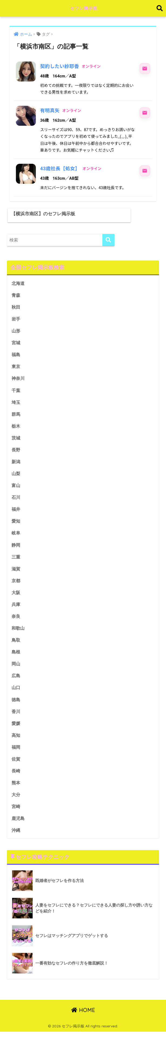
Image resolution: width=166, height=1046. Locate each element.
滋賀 (16, 578)
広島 (16, 687)
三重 (16, 567)
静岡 (16, 554)
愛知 (16, 530)
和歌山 (18, 639)
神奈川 (18, 386)
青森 (16, 301)
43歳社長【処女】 (60, 168)
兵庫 (16, 615)
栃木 (16, 434)
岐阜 (16, 542)
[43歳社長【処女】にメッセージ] (144, 170)
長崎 (16, 783)
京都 (16, 591)
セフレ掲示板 (83, 8)
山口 (16, 699)
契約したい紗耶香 (60, 66)
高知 (16, 747)
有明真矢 (50, 110)
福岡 (16, 759)
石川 (16, 506)
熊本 (16, 796)
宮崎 (16, 820)
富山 (16, 494)
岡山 (16, 675)
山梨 (16, 482)
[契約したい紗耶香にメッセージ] (144, 68)
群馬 (16, 422)
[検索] (108, 246)
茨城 (16, 446)
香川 (16, 723)
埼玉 (16, 410)
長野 (16, 458)
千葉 (16, 398)
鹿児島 (18, 832)
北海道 (18, 289)
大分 (16, 808)
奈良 (16, 627)
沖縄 (16, 844)
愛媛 (16, 735)
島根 (16, 663)
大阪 (16, 603)
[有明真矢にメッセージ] (144, 112)
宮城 (16, 349)
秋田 (16, 313)
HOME (83, 1024)
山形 (16, 337)
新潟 (16, 470)
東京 (16, 373)
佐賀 (16, 772)
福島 (16, 361)
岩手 (16, 325)
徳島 (16, 711)
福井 (16, 518)
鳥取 (16, 651)
